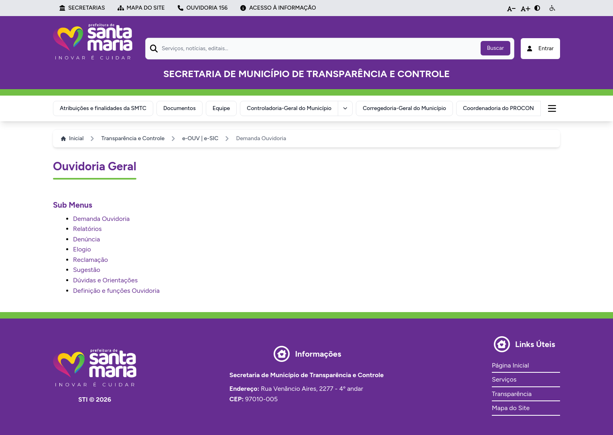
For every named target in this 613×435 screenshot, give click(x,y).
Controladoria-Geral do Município (289, 108)
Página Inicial (510, 365)
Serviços (504, 379)
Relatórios (87, 229)
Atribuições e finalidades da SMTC (103, 108)
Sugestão (86, 270)
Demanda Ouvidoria (101, 219)
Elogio (82, 249)
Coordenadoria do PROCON (498, 108)
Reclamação (90, 259)
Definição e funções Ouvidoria (116, 290)
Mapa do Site (511, 408)
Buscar (495, 48)
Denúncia (86, 239)
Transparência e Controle (132, 138)
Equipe (221, 108)
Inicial (72, 138)
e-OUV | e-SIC (200, 138)
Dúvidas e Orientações (105, 280)
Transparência (512, 394)
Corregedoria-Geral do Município (404, 108)
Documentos (179, 108)
